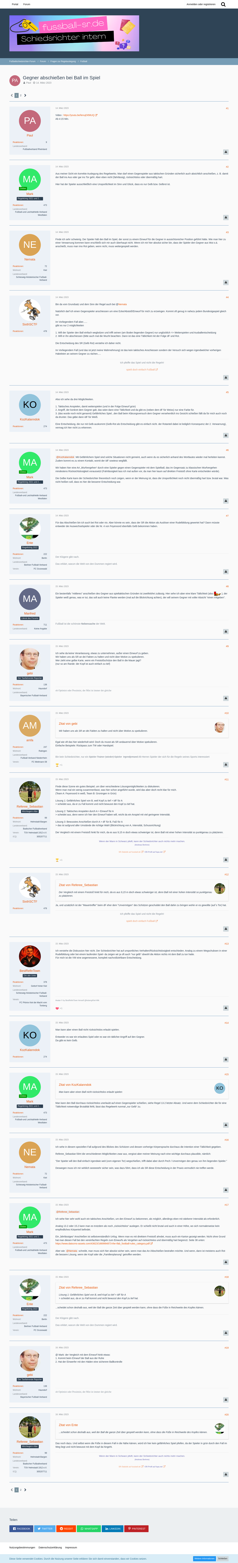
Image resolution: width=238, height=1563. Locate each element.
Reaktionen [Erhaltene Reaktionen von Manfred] (18, 625)
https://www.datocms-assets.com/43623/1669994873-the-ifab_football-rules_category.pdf (102, 1243)
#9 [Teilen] (227, 646)
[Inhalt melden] (226, 152)
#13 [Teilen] (227, 943)
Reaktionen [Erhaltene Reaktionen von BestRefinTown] (18, 982)
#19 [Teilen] (227, 1347)
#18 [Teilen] (227, 1277)
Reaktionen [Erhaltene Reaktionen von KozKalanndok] (18, 426)
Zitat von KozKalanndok (75, 1084)
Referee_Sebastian (69, 1211)
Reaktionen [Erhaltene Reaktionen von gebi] (18, 684)
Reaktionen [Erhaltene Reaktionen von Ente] (18, 554)
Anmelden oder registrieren (201, 4)
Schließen (222, 1558)
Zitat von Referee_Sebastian (78, 885)
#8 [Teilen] (227, 586)
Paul (28, 82)
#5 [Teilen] (227, 392)
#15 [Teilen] (227, 1074)
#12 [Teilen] (227, 874)
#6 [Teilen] (227, 450)
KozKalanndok (66, 457)
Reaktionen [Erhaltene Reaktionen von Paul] (18, 142)
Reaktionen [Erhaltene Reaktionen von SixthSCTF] (18, 331)
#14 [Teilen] (227, 1022)
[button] (21, 1528)
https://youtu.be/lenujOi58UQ (79, 115)
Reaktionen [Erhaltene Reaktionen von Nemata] (18, 266)
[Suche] (223, 4)
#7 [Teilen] (227, 515)
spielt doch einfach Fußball (140, 369)
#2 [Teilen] (227, 166)
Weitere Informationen (204, 1558)
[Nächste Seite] (25, 95)
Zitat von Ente (68, 1425)
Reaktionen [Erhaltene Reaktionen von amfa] (18, 747)
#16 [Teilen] (227, 1139)
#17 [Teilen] (227, 1204)
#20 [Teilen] (227, 1414)
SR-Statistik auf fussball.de (129, 852)
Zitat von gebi (68, 723)
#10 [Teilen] (227, 713)
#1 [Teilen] (227, 108)
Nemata (122, 304)
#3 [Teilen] (227, 232)
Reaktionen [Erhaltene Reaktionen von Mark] (18, 205)
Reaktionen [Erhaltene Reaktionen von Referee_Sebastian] (18, 818)
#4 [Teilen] (227, 297)
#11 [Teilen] (227, 779)
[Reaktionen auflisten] (59, 765)
